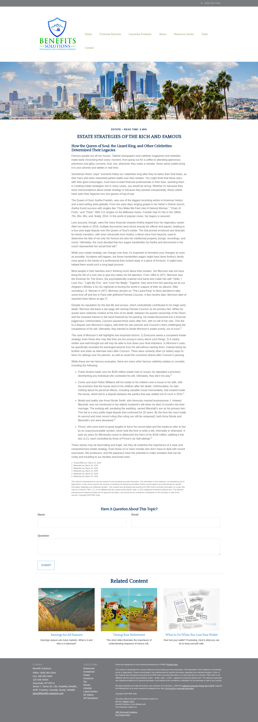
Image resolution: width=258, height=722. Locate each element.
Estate (86, 675)
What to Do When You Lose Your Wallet (192, 635)
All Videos (88, 694)
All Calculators (90, 698)
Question (43, 535)
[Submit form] (46, 565)
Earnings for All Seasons (66, 635)
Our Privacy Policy (123, 715)
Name (41, 514)
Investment (89, 671)
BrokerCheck (172, 664)
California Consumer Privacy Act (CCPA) (198, 686)
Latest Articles (90, 691)
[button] (111, 27)
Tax (85, 681)
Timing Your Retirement (129, 635)
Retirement (89, 668)
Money (86, 685)
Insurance (88, 678)
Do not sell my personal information (179, 688)
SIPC (132, 702)
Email (135, 514)
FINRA (125, 702)
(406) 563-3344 (210, 3)
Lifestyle (87, 688)
